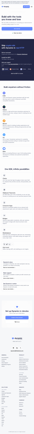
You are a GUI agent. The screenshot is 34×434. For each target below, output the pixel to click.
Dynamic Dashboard (22, 55)
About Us (21, 402)
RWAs (3, 400)
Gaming (3, 401)
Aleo (3, 424)
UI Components (22, 379)
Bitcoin (3, 412)
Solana (3, 410)
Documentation (5, 357)
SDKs (20, 383)
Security (21, 374)
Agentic (3, 394)
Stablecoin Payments (6, 393)
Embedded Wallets (23, 369)
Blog (20, 389)
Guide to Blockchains (23, 395)
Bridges (3, 398)
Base (3, 415)
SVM (3, 422)
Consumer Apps (5, 396)
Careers (21, 404)
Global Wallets (22, 364)
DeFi (3, 403)
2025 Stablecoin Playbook (25, 393)
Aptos (3, 420)
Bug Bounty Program (6, 364)
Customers (4, 359)
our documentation (13, 65)
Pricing (3, 361)
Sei (2, 425)
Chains (3, 391)
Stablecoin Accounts (23, 361)
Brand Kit (21, 406)
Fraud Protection (23, 376)
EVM (3, 408)
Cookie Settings (22, 415)
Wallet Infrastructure (24, 359)
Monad (3, 417)
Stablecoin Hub (22, 391)
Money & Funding (23, 381)
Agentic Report (22, 396)
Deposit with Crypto (23, 368)
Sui (2, 413)
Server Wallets (22, 362)
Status (3, 366)
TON (3, 419)
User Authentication (23, 378)
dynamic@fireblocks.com (17, 351)
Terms (20, 412)
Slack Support (5, 362)
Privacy (20, 414)
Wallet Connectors (23, 366)
